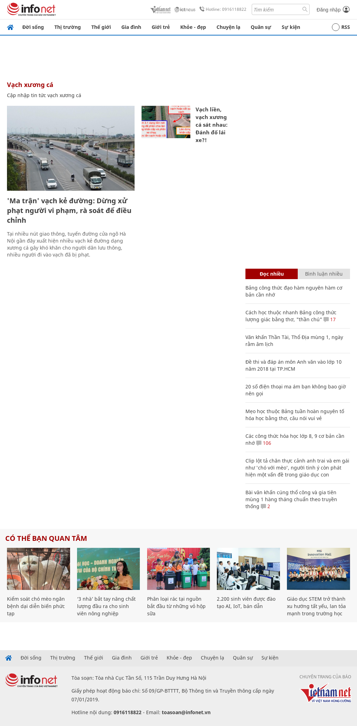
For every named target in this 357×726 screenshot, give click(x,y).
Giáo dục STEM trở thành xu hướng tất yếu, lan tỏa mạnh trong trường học (316, 606)
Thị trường (67, 27)
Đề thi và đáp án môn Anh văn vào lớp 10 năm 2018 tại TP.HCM (293, 365)
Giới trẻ (161, 27)
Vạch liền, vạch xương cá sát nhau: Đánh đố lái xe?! (212, 124)
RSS (341, 27)
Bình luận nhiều (324, 273)
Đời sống (33, 27)
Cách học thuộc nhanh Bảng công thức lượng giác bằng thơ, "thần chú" (290, 316)
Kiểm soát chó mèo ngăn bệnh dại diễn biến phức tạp (36, 606)
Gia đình (131, 27)
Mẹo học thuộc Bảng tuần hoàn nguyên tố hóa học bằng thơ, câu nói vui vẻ (294, 414)
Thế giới (101, 27)
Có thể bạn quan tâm (46, 538)
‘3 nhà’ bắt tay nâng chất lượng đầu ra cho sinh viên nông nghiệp (106, 606)
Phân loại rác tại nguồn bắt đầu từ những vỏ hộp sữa (176, 606)
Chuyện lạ (228, 27)
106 (263, 443)
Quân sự (261, 27)
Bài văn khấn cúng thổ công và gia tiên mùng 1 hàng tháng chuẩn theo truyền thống (291, 499)
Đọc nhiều (272, 273)
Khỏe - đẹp (193, 27)
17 (330, 319)
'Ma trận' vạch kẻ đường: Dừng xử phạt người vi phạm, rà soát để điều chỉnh (69, 210)
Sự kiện (291, 27)
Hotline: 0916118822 (221, 9)
